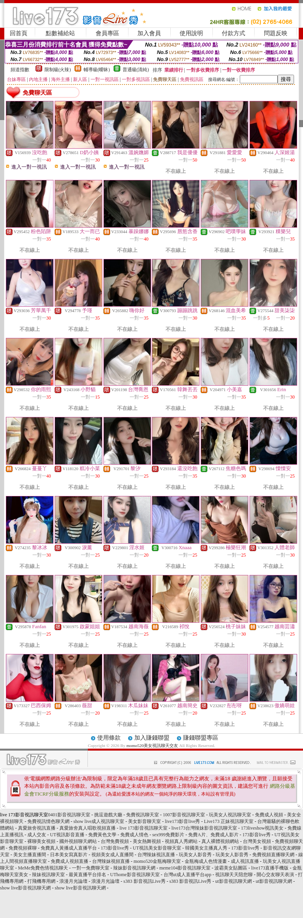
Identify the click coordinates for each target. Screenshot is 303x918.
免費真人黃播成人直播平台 (69, 848)
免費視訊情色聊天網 (48, 821)
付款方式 (233, 33)
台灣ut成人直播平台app (188, 874)
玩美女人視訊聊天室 (230, 814)
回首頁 (18, 33)
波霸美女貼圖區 (230, 868)
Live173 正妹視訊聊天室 (228, 821)
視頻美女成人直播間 (112, 854)
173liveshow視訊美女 (262, 828)
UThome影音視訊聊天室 (135, 874)
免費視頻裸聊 (23, 848)
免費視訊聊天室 (142, 814)
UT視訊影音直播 (67, 834)
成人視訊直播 (245, 861)
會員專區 (107, 33)
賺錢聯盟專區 (200, 738)
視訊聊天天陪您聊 (234, 874)
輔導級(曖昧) (97, 69)
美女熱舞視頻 (147, 841)
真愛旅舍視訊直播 (36, 828)
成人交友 (36, 834)
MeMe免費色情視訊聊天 (43, 868)
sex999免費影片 (168, 834)
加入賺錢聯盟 (151, 738)
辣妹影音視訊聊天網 (134, 868)
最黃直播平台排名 (87, 874)
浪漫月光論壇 (73, 881)
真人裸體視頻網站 (220, 841)
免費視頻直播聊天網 (273, 854)
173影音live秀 (256, 834)
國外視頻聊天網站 (78, 841)
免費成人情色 (134, 834)
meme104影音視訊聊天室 (184, 868)
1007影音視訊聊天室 (184, 814)
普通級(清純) (136, 69)
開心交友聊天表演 (275, 874)
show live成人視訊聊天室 (98, 821)
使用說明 (191, 33)
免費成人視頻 (269, 814)
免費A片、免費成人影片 (213, 834)
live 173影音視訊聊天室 (143, 828)
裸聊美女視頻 (41, 841)
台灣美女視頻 (257, 841)
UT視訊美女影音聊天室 (157, 848)
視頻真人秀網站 (181, 841)
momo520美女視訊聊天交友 (152, 745)
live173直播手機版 (270, 868)
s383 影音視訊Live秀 (144, 881)
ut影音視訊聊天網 (233, 881)
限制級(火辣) (58, 69)
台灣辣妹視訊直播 (156, 854)
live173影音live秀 (182, 821)
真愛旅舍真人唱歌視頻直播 (87, 828)
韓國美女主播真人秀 (206, 848)
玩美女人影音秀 (195, 854)
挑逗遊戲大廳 (108, 814)
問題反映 (275, 33)
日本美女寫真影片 (68, 854)
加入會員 (149, 33)
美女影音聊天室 (144, 821)
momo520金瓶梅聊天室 (157, 861)
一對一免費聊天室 (90, 868)
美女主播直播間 (29, 854)
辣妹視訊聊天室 (48, 874)
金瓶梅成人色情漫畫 (206, 861)
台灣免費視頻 (115, 841)
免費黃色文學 (102, 834)
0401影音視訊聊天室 (69, 814)
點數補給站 (60, 33)
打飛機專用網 (41, 881)
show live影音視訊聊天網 (25, 888)
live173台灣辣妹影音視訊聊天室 (204, 828)
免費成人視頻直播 (69, 861)
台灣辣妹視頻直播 (111, 861)
